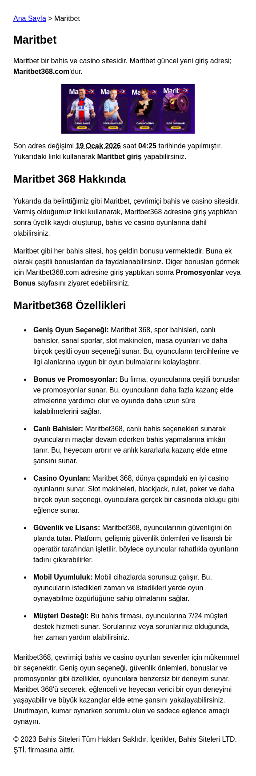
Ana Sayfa (29, 18)
